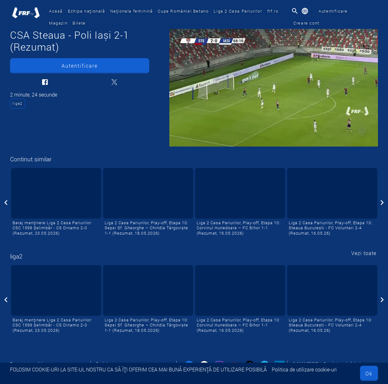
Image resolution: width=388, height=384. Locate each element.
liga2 (18, 103)
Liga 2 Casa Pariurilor (238, 11)
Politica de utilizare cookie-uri (304, 369)
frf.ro (273, 11)
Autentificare (333, 11)
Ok (369, 373)
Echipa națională (86, 11)
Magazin (58, 22)
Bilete (79, 22)
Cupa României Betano (183, 11)
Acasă (56, 11)
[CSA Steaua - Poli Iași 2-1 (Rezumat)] (273, 88)
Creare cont (306, 22)
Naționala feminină (131, 11)
